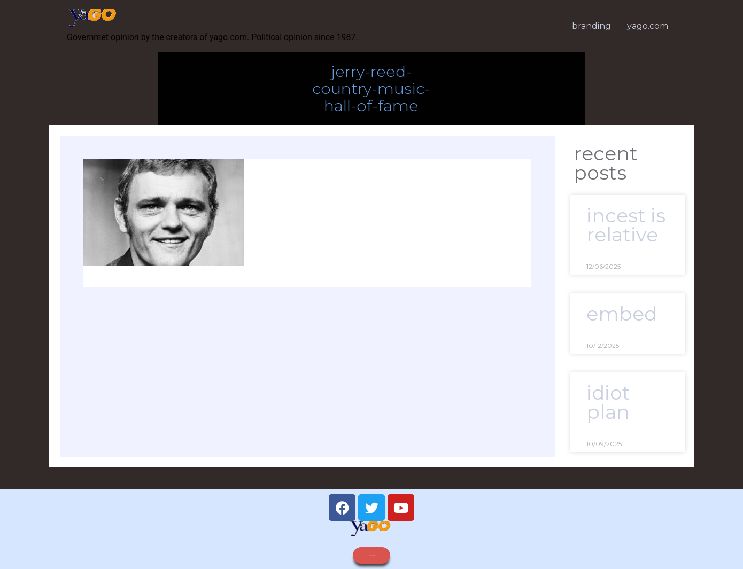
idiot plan (608, 402)
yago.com (647, 26)
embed (621, 313)
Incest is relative (625, 225)
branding (591, 26)
